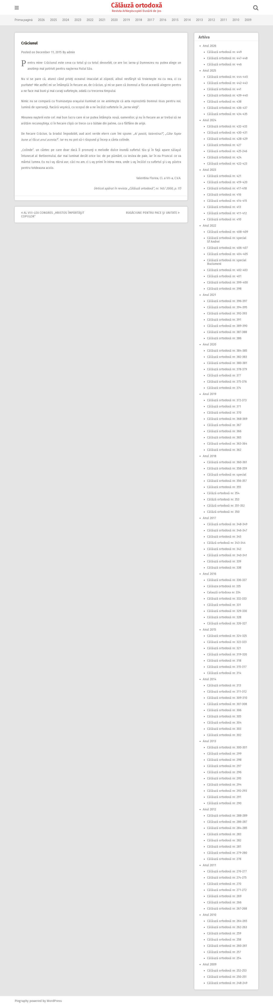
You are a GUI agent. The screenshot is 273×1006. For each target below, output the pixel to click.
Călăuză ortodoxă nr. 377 (224, 375)
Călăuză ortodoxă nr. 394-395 (227, 307)
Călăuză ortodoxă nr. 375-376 (227, 382)
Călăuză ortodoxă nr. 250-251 (227, 977)
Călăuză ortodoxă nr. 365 (224, 437)
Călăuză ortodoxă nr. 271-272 (227, 890)
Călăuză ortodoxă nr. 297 (224, 766)
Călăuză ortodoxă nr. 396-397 (227, 301)
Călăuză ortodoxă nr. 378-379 (227, 369)
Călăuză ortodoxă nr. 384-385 (227, 351)
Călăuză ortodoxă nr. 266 (224, 902)
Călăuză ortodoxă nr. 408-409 (227, 232)
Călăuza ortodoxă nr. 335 (224, 586)
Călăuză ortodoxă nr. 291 (224, 797)
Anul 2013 (209, 741)
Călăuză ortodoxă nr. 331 (224, 605)
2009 (248, 20)
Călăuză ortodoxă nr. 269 (224, 896)
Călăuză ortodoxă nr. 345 (224, 536)
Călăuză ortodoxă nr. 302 (224, 735)
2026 (41, 20)
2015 (175, 20)
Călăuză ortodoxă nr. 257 (224, 952)
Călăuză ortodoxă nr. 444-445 (227, 77)
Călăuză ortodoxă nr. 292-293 (227, 791)
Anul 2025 (209, 70)
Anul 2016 (209, 574)
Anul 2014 (209, 679)
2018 (138, 20)
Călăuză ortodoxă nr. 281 (224, 846)
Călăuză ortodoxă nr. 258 (224, 939)
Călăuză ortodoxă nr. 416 (224, 194)
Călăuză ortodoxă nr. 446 (224, 64)
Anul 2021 (209, 295)
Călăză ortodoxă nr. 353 (223, 499)
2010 (235, 20)
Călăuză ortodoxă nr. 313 (224, 685)
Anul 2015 (209, 629)
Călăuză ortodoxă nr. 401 (224, 276)
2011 (223, 20)
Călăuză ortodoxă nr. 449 (224, 52)
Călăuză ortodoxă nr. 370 (224, 412)
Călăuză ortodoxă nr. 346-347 (227, 530)
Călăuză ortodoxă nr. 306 (224, 710)
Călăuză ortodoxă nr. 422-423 (227, 163)
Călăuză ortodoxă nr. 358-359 (227, 468)
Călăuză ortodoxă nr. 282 (224, 840)
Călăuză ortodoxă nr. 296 (224, 772)
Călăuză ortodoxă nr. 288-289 (227, 815)
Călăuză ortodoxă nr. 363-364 (227, 443)
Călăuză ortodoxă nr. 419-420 (227, 182)
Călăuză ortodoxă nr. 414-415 (227, 201)
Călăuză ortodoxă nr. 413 (224, 207)
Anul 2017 (209, 518)
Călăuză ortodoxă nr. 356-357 (227, 481)
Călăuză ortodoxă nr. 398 (224, 289)
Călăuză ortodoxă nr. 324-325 (227, 636)
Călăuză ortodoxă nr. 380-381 (227, 363)
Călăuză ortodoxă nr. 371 (224, 406)
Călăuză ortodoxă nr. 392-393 (227, 313)
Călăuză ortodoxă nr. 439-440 (227, 95)
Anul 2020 (209, 344)
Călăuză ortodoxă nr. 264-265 (227, 921)
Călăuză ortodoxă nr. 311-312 (227, 691)
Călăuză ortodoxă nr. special (226, 474)
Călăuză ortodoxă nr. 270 (224, 884)
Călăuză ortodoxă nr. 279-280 (227, 853)
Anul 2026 (209, 46)
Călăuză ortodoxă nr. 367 (224, 425)
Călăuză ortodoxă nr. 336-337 (227, 580)
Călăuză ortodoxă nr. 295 (224, 778)
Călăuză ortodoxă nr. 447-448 (227, 58)
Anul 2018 (209, 456)
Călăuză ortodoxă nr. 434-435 (227, 114)
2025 (53, 20)
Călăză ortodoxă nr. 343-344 (226, 543)
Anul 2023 (209, 170)
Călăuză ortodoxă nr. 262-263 (227, 927)
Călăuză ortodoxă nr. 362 (224, 450)
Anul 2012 (209, 809)
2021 (102, 20)
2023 (77, 20)
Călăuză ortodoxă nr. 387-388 (227, 332)
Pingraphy (22, 1001)
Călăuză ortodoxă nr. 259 (224, 933)
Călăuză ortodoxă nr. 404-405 (227, 254)
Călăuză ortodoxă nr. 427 (224, 145)
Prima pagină (24, 20)
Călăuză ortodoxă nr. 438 (224, 101)
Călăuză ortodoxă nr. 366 (224, 431)
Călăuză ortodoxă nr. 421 (224, 176)
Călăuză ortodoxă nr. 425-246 (227, 151)
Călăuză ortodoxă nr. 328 (224, 617)
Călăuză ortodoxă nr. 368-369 (227, 419)
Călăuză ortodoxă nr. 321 (224, 648)
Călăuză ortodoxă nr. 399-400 (227, 282)
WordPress (54, 1001)
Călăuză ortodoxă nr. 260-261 (227, 946)
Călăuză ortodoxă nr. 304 (224, 722)
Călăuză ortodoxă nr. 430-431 (227, 132)
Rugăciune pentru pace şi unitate (153, 213)
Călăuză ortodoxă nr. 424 (224, 157)
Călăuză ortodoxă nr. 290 (224, 803)
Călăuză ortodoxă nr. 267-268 (227, 908)
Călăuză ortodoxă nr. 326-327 (227, 623)
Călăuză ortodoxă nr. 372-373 (227, 400)
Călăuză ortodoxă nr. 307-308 (227, 704)
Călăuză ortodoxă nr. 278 (224, 859)
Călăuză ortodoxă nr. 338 (224, 567)
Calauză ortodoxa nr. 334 (224, 592)
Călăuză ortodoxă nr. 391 (224, 320)
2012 (211, 20)
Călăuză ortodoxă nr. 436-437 (227, 108)
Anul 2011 (209, 865)
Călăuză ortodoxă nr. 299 (224, 753)
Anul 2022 (209, 225)
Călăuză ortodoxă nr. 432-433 (227, 126)
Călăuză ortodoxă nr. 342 (224, 549)
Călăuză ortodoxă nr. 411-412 (227, 213)
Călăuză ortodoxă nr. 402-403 (227, 270)
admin (71, 52)
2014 (187, 20)
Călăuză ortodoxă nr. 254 (224, 958)
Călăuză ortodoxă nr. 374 (224, 388)
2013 (199, 20)
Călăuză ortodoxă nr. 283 (224, 834)
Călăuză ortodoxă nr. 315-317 (227, 667)
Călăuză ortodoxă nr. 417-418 (227, 188)
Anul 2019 (209, 394)
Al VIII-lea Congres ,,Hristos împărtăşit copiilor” (52, 214)
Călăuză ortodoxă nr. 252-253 (227, 970)
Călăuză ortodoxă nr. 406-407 (227, 248)
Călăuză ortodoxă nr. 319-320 (227, 654)
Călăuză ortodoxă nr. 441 (224, 89)
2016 (163, 20)
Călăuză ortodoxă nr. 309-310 (227, 698)
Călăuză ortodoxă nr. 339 (224, 561)
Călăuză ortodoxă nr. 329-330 (227, 611)
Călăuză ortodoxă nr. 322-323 (227, 642)
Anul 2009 (209, 964)
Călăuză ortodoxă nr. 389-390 (227, 326)
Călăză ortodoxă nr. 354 (223, 493)
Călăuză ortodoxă (136, 5)
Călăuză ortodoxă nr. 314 (224, 673)
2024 (65, 20)
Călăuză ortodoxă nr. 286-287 (227, 822)
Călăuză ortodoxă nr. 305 (224, 716)
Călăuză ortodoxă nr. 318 (224, 660)
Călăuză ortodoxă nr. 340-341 (227, 555)
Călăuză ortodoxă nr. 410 (224, 219)
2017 (150, 20)
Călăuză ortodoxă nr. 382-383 (227, 357)
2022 (90, 20)
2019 (126, 20)
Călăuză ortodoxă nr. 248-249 (227, 983)
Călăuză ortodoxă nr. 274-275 (227, 877)
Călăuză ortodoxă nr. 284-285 (227, 828)
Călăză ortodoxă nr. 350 (223, 512)
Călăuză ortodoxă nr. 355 (224, 487)
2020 (114, 20)
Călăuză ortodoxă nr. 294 (224, 784)
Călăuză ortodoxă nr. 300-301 (227, 747)
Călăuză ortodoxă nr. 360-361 (227, 462)
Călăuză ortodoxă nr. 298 (224, 760)
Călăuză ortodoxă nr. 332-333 (227, 598)
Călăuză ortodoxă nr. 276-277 (227, 871)
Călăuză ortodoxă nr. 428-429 (227, 139)
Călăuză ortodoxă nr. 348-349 (227, 524)
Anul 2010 (209, 915)
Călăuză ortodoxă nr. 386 (224, 338)
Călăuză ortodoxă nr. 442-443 (227, 83)
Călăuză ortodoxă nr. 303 (224, 729)
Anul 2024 (209, 120)
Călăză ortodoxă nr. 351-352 (226, 505)
